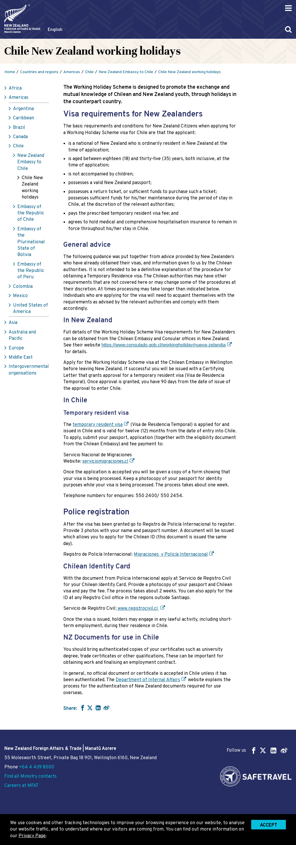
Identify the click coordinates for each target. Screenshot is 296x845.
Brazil (19, 128)
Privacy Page (32, 836)
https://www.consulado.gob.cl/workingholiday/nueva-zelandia (163, 344)
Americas (18, 98)
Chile (18, 146)
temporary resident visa (98, 425)
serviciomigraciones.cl (105, 461)
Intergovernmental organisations (29, 370)
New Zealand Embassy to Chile (30, 162)
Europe (16, 348)
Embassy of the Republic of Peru (30, 271)
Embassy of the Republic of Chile (30, 213)
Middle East (21, 357)
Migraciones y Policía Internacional (171, 554)
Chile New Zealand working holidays (32, 187)
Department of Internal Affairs (148, 680)
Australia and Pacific (22, 335)
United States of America (30, 309)
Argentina (23, 109)
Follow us (257, 750)
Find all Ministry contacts (30, 776)
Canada (20, 137)
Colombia (23, 287)
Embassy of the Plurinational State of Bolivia (31, 242)
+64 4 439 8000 (36, 767)
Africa (15, 88)
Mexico (20, 296)
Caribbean (23, 118)
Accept (268, 825)
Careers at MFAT (21, 786)
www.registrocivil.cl (137, 608)
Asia (13, 323)
